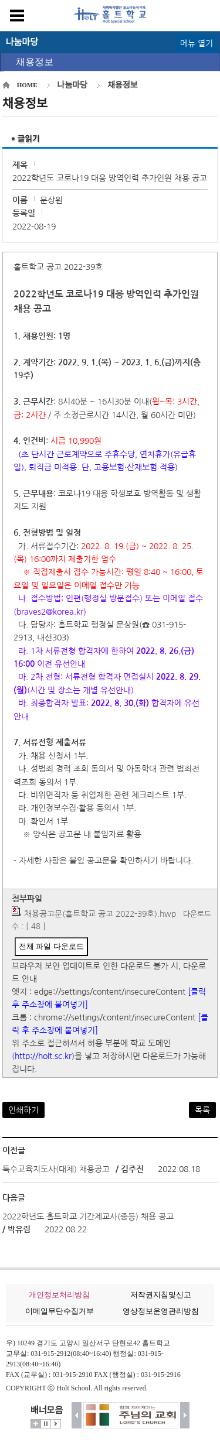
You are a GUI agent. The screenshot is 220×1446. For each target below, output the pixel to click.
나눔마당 (72, 85)
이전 (77, 1415)
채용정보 (34, 62)
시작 (55, 1423)
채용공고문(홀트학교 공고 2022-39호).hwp (100, 914)
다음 (185, 1415)
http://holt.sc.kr (43, 1056)
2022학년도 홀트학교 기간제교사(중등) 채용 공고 (88, 1216)
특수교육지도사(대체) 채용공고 (57, 1169)
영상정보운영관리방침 (161, 1311)
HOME (27, 84)
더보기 (36, 1423)
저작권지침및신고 (160, 1294)
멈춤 (45, 1423)
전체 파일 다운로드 (51, 946)
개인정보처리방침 (59, 1294)
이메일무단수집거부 (59, 1311)
